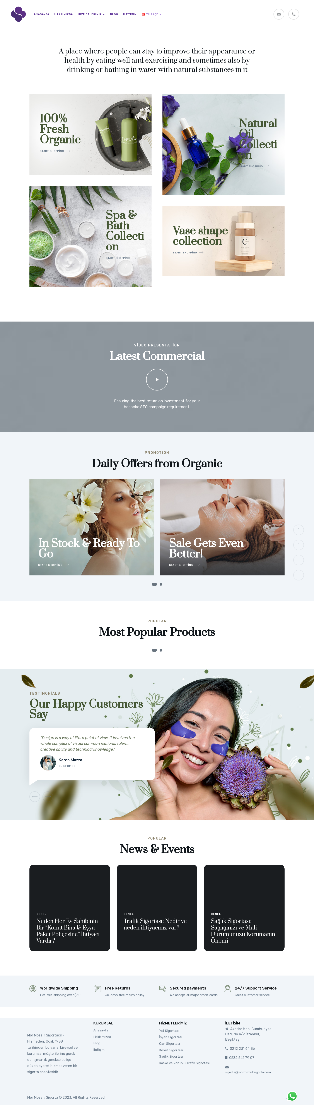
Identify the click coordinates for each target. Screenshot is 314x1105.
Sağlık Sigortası (171, 1057)
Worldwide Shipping (59, 988)
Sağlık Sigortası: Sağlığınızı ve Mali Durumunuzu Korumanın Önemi (243, 931)
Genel (41, 914)
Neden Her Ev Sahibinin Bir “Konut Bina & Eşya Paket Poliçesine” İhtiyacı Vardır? (68, 931)
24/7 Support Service (256, 988)
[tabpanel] (91, 527)
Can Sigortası (169, 1044)
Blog (114, 14)
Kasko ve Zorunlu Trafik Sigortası (184, 1063)
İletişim (130, 14)
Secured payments (188, 988)
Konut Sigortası (171, 1050)
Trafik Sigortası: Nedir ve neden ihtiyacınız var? (155, 924)
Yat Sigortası (169, 1031)
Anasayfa (41, 14)
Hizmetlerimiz (90, 14)
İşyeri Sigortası (170, 1037)
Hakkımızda (63, 14)
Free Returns (117, 988)
